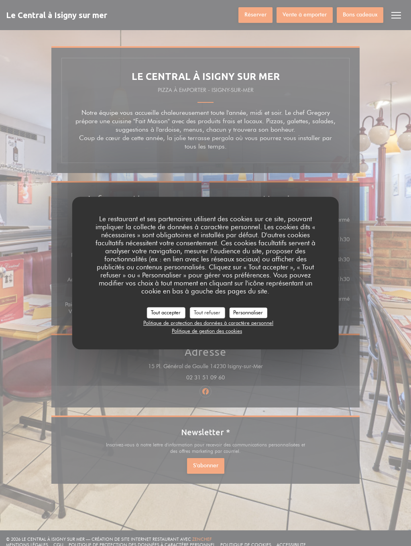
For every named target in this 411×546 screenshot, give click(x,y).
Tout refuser (207, 312)
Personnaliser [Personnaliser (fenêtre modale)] (248, 312)
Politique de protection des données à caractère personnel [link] (208, 323)
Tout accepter (166, 312)
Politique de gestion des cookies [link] (207, 331)
